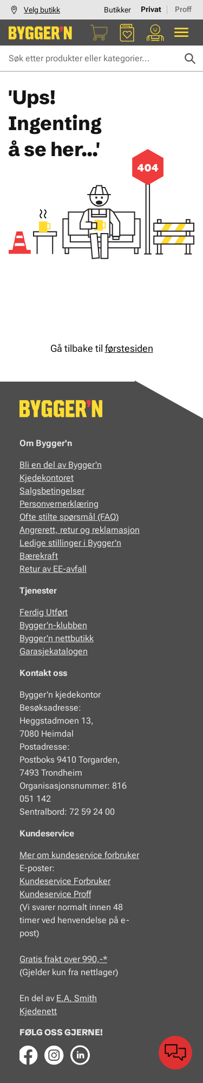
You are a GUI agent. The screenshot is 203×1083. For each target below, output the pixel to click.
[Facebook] (28, 1055)
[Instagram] (54, 1055)
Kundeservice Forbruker (64, 881)
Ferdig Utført (43, 612)
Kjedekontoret (46, 478)
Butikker (117, 10)
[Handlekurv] (99, 32)
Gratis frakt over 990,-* (63, 959)
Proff (183, 9)
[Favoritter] (127, 32)
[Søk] (190, 59)
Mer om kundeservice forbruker (79, 855)
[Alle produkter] (181, 32)
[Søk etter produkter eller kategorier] (101, 59)
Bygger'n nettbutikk (56, 638)
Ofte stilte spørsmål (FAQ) (69, 517)
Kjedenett (38, 1011)
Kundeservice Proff (55, 894)
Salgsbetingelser (51, 491)
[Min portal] (155, 32)
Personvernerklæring (59, 504)
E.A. (65, 998)
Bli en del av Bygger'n (60, 465)
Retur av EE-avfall (53, 569)
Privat (151, 9)
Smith (85, 998)
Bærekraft (38, 556)
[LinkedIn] (80, 1055)
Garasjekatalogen (53, 651)
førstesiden (129, 348)
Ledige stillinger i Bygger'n (70, 543)
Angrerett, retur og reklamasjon (79, 530)
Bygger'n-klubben (53, 625)
